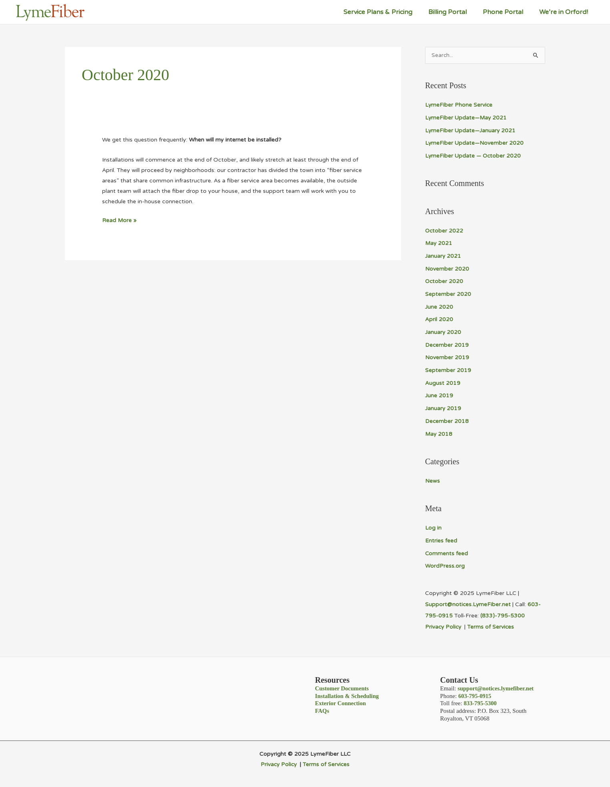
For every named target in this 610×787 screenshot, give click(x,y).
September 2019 (448, 369)
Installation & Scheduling (348, 694)
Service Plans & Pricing (389, 12)
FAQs (322, 709)
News (432, 479)
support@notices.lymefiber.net (496, 686)
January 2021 (443, 256)
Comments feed (446, 551)
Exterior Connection (341, 701)
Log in (433, 526)
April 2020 (439, 319)
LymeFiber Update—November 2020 (474, 143)
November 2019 (447, 357)
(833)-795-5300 (502, 614)
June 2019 (439, 394)
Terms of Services (492, 625)
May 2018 (439, 432)
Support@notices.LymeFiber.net (468, 602)
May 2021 (439, 243)
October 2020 (444, 281)
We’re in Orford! (565, 12)
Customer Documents (342, 686)
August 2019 (442, 382)
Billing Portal (455, 12)
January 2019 (443, 407)
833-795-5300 (481, 701)
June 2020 (439, 306)
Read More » (119, 220)
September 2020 (448, 293)
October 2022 (444, 230)
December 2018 (447, 420)
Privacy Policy (445, 625)
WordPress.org (445, 564)
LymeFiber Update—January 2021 (471, 130)
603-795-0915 (475, 694)
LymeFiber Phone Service (459, 105)
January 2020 (443, 331)
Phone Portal (508, 12)
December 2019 (447, 344)
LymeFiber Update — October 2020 (473, 155)
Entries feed (441, 539)
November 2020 (447, 268)
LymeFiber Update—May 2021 (466, 118)
